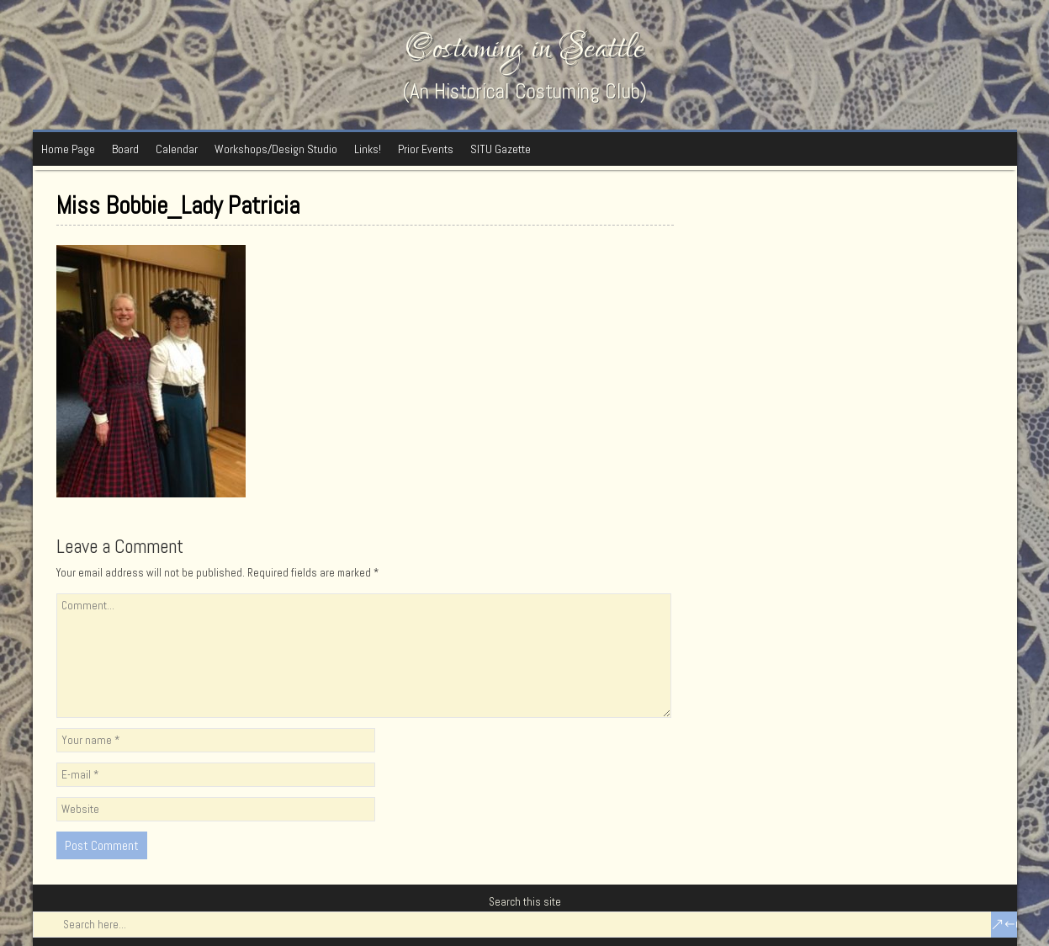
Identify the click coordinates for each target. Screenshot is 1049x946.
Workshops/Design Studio (276, 149)
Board (125, 149)
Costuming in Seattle (524, 48)
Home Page (68, 149)
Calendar (177, 149)
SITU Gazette (500, 149)
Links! (367, 149)
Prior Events (425, 149)
